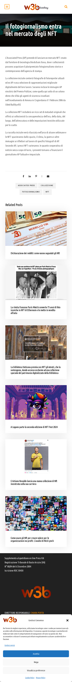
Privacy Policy (40, 678)
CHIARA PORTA (37, 612)
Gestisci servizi (10, 645)
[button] (67, 620)
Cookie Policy (29, 678)
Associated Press (26, 185)
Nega (36, 662)
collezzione (47, 185)
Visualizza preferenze (36, 670)
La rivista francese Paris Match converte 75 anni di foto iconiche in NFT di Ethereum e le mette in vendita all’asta (35, 310)
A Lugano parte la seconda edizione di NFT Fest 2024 (34, 427)
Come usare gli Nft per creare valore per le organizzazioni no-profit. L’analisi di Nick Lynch (32, 539)
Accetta (36, 653)
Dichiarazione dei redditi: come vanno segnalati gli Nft (35, 253)
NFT (47, 192)
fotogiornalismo (31, 192)
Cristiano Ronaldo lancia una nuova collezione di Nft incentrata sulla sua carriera (34, 482)
